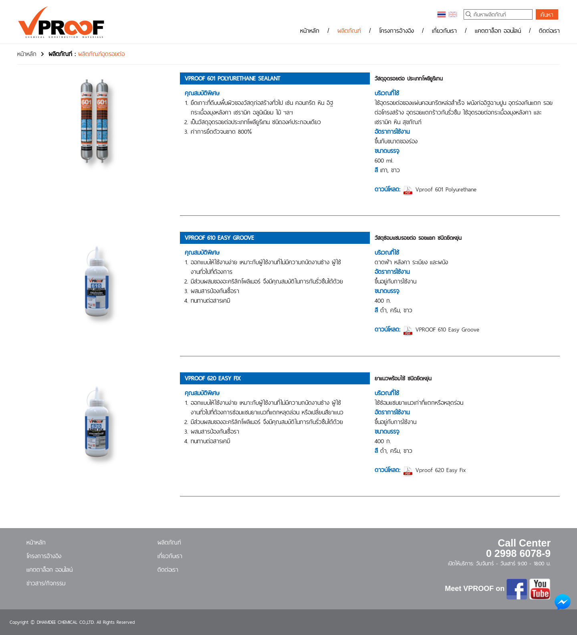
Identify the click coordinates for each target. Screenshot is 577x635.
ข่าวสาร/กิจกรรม (45, 583)
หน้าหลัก (309, 31)
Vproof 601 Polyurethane (439, 189)
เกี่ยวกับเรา (444, 31)
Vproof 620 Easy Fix (434, 470)
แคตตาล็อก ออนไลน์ (498, 31)
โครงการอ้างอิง (396, 31)
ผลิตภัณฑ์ (349, 31)
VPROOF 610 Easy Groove (441, 329)
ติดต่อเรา (549, 31)
